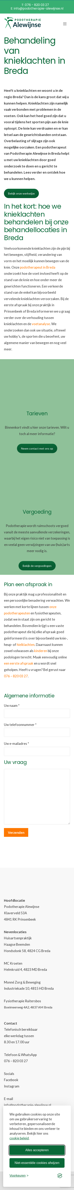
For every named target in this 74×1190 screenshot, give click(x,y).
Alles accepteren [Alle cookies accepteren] (37, 1150)
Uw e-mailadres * (37, 748)
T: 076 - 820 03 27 (35, 5)
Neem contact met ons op (37, 448)
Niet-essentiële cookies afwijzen (37, 1163)
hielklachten (26, 644)
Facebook (11, 1080)
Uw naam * (37, 710)
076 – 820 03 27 (16, 676)
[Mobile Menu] (65, 23)
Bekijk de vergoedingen (37, 565)
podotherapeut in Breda (37, 267)
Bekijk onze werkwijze (21, 193)
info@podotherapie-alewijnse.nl (27, 1105)
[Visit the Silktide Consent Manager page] (60, 1175)
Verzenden (16, 832)
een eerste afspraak (18, 663)
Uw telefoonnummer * (37, 730)
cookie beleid (19, 1138)
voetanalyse (41, 324)
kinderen (40, 651)
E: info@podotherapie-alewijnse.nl (37, 8)
